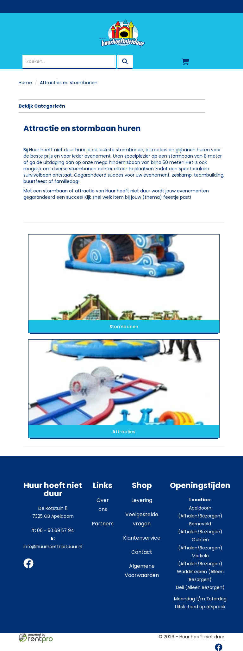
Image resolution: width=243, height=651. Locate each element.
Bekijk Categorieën (112, 106)
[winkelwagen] (185, 62)
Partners (103, 523)
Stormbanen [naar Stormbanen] (123, 326)
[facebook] (30, 569)
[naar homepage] (121, 34)
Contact (141, 552)
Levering (141, 500)
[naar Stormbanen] (124, 277)
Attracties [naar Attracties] (123, 432)
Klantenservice (141, 537)
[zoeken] (125, 62)
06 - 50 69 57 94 (53, 530)
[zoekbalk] (69, 62)
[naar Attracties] (124, 382)
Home (25, 82)
